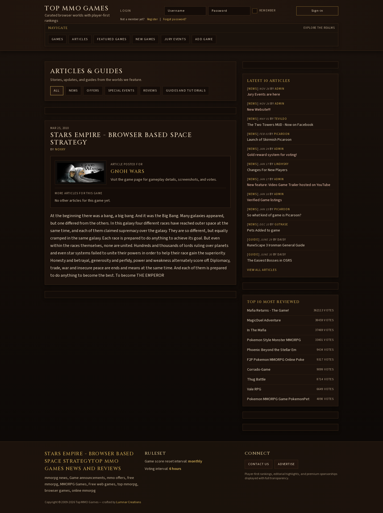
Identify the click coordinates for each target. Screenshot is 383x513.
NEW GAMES (145, 39)
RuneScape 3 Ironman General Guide (276, 245)
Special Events (121, 90)
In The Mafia (256, 330)
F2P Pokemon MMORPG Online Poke (275, 359)
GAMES (57, 39)
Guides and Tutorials (186, 90)
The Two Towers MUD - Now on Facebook (280, 124)
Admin (280, 89)
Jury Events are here (263, 94)
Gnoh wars (127, 171)
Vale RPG (254, 389)
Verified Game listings (264, 200)
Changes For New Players (267, 170)
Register (152, 19)
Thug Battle (256, 379)
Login (125, 11)
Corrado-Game (258, 369)
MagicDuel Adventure (264, 320)
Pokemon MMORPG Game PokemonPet (278, 399)
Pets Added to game (263, 230)
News (73, 90)
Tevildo (280, 119)
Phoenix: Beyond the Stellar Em (271, 350)
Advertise (286, 464)
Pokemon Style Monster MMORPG (274, 340)
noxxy (60, 149)
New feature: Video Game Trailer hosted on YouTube (288, 185)
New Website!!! (258, 109)
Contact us (258, 464)
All (57, 90)
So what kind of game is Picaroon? (274, 215)
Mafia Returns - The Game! (268, 310)
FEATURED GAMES (112, 39)
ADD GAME (204, 39)
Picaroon (282, 134)
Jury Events (175, 39)
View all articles (262, 270)
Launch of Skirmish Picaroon (269, 139)
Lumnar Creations (128, 502)
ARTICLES (80, 39)
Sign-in (317, 11)
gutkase (281, 224)
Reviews (150, 90)
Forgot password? (175, 19)
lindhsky (281, 164)
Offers (93, 90)
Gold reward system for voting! (272, 155)
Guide (253, 240)
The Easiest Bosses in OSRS (269, 260)
